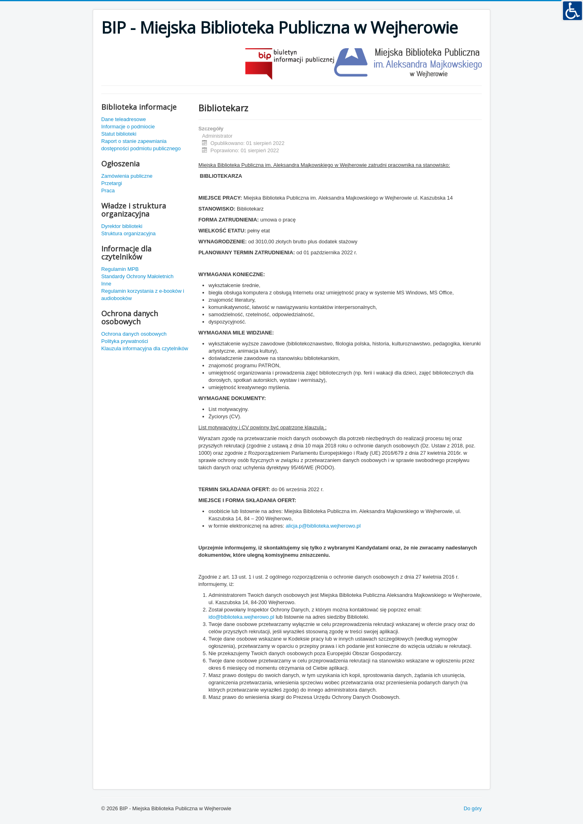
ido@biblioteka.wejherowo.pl (241, 617)
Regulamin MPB (119, 269)
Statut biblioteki (118, 134)
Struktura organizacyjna (128, 233)
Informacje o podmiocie (128, 126)
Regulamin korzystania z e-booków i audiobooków (142, 294)
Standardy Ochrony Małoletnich (137, 276)
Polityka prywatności (124, 341)
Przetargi (111, 183)
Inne (106, 284)
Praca (108, 190)
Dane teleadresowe (123, 119)
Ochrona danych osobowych (133, 334)
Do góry (473, 808)
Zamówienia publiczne (127, 176)
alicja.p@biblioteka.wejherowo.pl (323, 526)
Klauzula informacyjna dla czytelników (144, 348)
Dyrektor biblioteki (122, 226)
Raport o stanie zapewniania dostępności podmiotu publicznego (141, 144)
